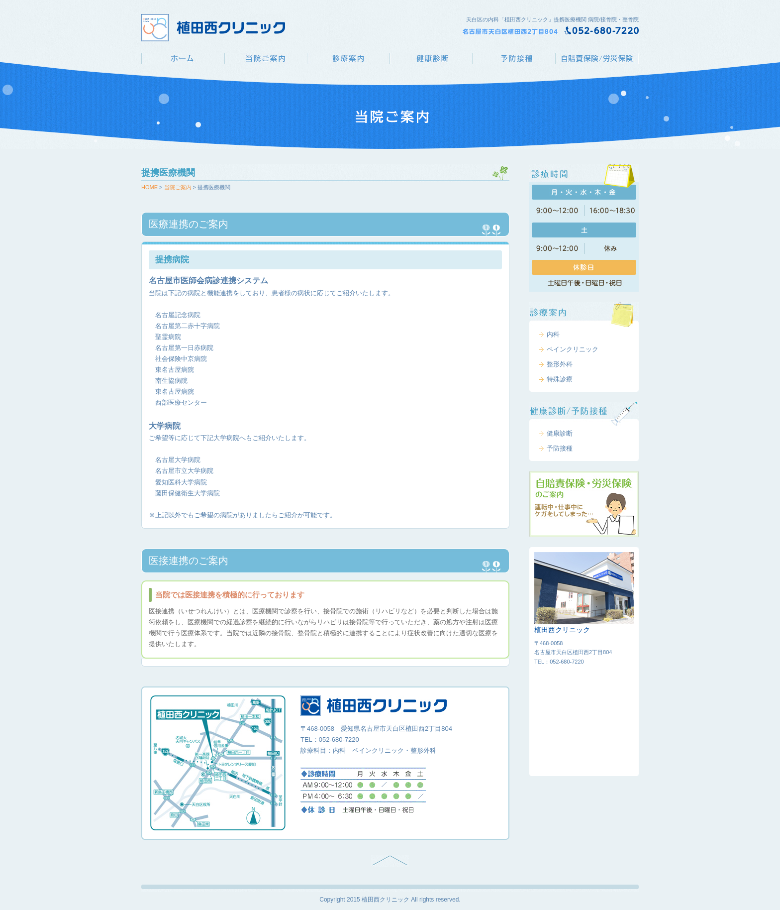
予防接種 (514, 58)
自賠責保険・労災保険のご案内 (584, 504)
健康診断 (431, 58)
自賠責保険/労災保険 (597, 58)
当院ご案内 (265, 58)
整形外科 (560, 364)
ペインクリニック (572, 349)
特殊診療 (560, 379)
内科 (553, 334)
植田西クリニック (182, 58)
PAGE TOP (390, 861)
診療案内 (348, 58)
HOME (149, 187)
